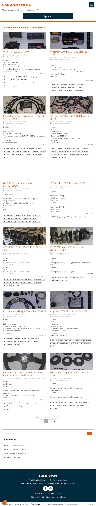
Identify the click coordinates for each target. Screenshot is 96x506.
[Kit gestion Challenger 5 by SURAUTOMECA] (24, 300)
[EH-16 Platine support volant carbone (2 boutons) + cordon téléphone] (24, 361)
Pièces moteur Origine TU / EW (15, 445)
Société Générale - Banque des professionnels (67, 504)
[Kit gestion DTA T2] (71, 300)
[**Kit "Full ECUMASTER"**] (24, 40)
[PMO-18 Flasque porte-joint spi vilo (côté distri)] (71, 361)
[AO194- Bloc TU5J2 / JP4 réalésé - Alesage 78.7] (24, 236)
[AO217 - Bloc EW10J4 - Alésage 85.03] (71, 172)
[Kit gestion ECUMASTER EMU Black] (71, 40)
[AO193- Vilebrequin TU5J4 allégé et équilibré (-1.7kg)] (71, 236)
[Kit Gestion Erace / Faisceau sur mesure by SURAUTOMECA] (24, 105)
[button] (4, 502)
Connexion (90, 504)
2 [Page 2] (50, 421)
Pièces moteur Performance (14, 449)
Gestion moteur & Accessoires (15, 453)
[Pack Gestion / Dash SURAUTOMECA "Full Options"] (71, 105)
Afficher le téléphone (39, 480)
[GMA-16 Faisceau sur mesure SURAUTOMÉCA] (24, 172)
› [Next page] (54, 421)
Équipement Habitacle (12, 457)
